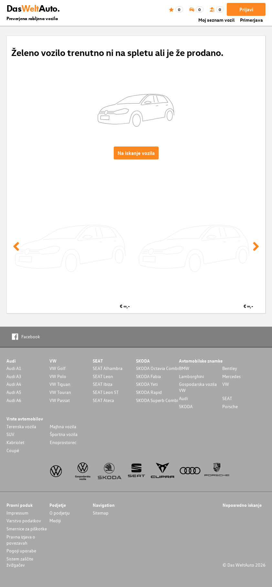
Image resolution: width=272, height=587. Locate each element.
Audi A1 (13, 368)
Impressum (17, 513)
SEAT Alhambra (107, 368)
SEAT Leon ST (106, 392)
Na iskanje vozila (136, 153)
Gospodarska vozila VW (198, 387)
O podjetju (59, 513)
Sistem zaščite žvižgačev (19, 562)
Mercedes (231, 376)
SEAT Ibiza (102, 384)
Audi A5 (13, 392)
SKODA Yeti (147, 384)
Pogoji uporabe (21, 551)
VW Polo (57, 376)
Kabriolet (15, 442)
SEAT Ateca (103, 400)
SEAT (227, 398)
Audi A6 (13, 400)
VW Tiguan (59, 384)
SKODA (186, 406)
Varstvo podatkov (23, 520)
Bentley (229, 368)
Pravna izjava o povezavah (20, 540)
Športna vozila (64, 434)
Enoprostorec (63, 442)
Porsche (230, 406)
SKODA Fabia (148, 376)
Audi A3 (13, 376)
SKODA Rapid (149, 392)
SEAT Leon (103, 376)
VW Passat (59, 400)
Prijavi (246, 9)
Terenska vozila (21, 426)
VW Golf (57, 368)
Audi (183, 398)
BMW (184, 368)
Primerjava (251, 20)
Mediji (55, 520)
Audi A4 (13, 384)
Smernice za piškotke (26, 529)
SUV (10, 434)
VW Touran (60, 392)
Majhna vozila (63, 426)
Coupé (12, 450)
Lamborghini (191, 376)
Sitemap (101, 513)
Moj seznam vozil (216, 20)
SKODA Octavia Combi (157, 368)
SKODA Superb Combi (157, 400)
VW (225, 384)
